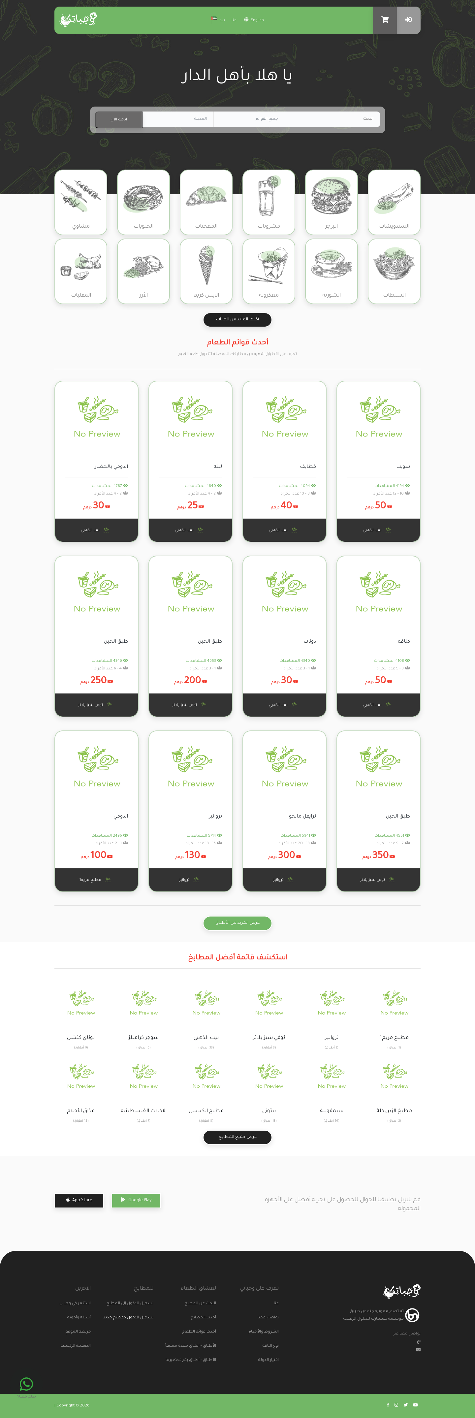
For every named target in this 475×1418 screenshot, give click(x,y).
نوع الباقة (271, 1346)
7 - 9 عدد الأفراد (393, 844)
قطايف (308, 467)
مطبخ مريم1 (96, 880)
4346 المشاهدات (110, 661)
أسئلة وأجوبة (82, 1318)
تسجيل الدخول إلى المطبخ (145, 1304)
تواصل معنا (270, 1318)
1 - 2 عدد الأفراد (111, 844)
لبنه (217, 467)
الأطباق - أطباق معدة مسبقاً (208, 1346)
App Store (79, 1200)
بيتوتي (269, 1111)
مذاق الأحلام (81, 1111)
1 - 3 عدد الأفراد (300, 669)
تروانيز (284, 880)
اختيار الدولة (270, 1360)
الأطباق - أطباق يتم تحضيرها (208, 1360)
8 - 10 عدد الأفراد (298, 494)
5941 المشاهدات (298, 836)
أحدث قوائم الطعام (208, 1332)
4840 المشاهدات (203, 486)
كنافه (404, 642)
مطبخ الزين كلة (394, 1111)
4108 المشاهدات (392, 661)
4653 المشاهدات (204, 661)
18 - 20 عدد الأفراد (297, 844)
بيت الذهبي (378, 530)
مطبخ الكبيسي (206, 1111)
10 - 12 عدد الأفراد (391, 494)
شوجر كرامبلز (143, 1038)
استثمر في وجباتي (82, 1304)
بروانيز (215, 817)
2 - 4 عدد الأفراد (205, 494)
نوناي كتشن (81, 1038)
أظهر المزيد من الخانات (237, 319)
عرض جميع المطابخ (238, 1137)
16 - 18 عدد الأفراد (204, 844)
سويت (403, 467)
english (254, 20)
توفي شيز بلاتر (190, 705)
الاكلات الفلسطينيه (144, 1111)
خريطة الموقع (82, 1332)
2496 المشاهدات (109, 836)
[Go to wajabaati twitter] (405, 1406)
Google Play (136, 1200)
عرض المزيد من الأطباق (237, 923)
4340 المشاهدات (297, 661)
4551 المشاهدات (392, 836)
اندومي (120, 817)
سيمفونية (331, 1111)
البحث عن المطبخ (208, 1304)
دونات (309, 642)
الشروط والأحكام (270, 1332)
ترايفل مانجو (302, 817)
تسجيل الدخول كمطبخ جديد (132, 1318)
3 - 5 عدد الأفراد (393, 669)
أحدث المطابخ (208, 1318)
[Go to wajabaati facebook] (388, 1406)
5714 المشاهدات (204, 836)
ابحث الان (119, 120)
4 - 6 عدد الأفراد (111, 669)
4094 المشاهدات (297, 486)
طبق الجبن (210, 642)
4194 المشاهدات (392, 486)
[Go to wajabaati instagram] (396, 1406)
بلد (216, 19)
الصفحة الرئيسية (82, 1346)
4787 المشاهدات (110, 486)
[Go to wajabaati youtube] (415, 1406)
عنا (234, 20)
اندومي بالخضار (111, 467)
